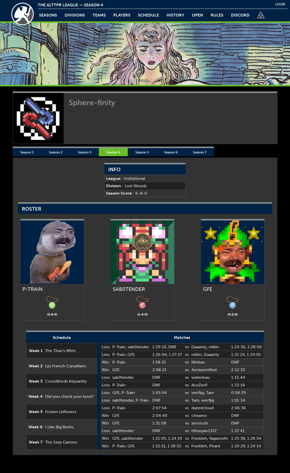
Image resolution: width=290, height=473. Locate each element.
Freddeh (199, 438)
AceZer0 (199, 385)
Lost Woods (136, 185)
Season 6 (171, 152)
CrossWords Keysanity (66, 381)
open (197, 15)
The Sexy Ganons (61, 442)
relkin (214, 346)
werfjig (197, 392)
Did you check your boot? (69, 396)
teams (99, 15)
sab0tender (138, 346)
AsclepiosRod (204, 369)
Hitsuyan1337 (203, 430)
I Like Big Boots (59, 426)
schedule (148, 15)
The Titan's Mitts (60, 350)
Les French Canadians (65, 366)
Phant (214, 446)
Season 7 (199, 152)
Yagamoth (218, 438)
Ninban (198, 362)
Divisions (75, 15)
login (280, 4)
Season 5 (142, 152)
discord (240, 15)
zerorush (199, 423)
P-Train (118, 346)
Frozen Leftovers (60, 411)
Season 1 (27, 152)
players (121, 15)
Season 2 (56, 152)
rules (217, 15)
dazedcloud (202, 407)
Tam (210, 392)
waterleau (200, 377)
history (175, 15)
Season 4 (113, 152)
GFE (131, 354)
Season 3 (84, 152)
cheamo (199, 415)
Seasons (48, 15)
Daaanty (199, 346)
